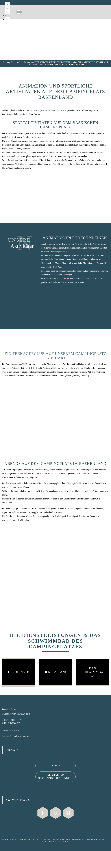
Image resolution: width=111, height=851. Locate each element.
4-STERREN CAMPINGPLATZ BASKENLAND (54, 62)
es (7, 19)
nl (7, 12)
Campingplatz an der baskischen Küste (49, 110)
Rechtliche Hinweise (98, 839)
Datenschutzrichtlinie (56, 841)
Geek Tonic (79, 839)
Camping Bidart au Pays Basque (16, 62)
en (7, 8)
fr (7, 4)
